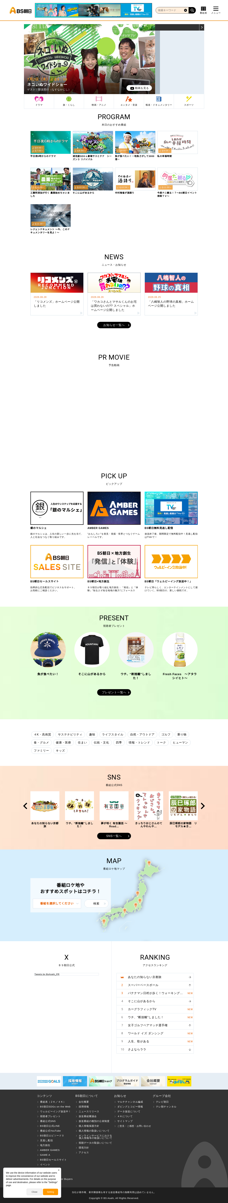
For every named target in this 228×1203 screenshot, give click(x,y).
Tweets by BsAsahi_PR (47, 974)
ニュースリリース (89, 1111)
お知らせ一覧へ (114, 325)
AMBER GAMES (50, 1150)
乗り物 (181, 734)
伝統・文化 (101, 742)
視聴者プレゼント (50, 1116)
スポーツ (189, 105)
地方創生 (45, 1145)
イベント (45, 1164)
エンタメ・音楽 (129, 105)
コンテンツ (44, 1095)
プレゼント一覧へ (114, 692)
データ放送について (128, 1111)
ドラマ (39, 105)
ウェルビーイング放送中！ (55, 1111)
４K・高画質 (42, 734)
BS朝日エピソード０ (52, 1135)
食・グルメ (41, 742)
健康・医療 (63, 742)
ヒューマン (180, 742)
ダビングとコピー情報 (130, 1106)
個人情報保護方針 (89, 1126)
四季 (119, 742)
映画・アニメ (99, 105)
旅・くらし (69, 105)
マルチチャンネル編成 (130, 1101)
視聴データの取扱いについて (95, 1142)
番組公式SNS (48, 1121)
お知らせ (120, 1095)
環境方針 (84, 1147)
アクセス (84, 1152)
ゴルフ (166, 734)
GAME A (45, 1154)
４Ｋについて (125, 1116)
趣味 (92, 734)
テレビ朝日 (162, 1101)
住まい (82, 742)
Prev (28, 59)
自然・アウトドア (142, 734)
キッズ (60, 750)
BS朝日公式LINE (50, 1126)
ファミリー (41, 750)
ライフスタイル (112, 734)
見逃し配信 (46, 1140)
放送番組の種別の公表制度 (94, 1121)
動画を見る (142, 88)
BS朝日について (86, 1095)
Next (151, 59)
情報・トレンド (139, 742)
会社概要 (84, 1101)
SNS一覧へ (114, 836)
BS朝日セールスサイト (53, 1159)
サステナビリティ (70, 734)
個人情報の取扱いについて (94, 1130)
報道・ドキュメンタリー (159, 105)
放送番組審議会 (88, 1116)
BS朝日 (20, 10)
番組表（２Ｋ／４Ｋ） (53, 1101)
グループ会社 (162, 1095)
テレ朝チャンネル (166, 1106)
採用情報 (84, 1106)
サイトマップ (125, 1121)
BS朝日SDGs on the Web (55, 1106)
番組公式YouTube (50, 1130)
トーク (161, 742)
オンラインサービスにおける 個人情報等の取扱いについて (93, 1136)
